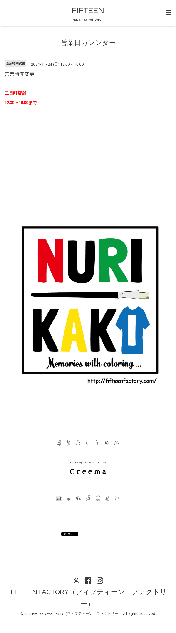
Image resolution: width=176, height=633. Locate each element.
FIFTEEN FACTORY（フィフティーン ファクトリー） (77, 614)
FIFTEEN (88, 10)
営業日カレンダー (88, 42)
